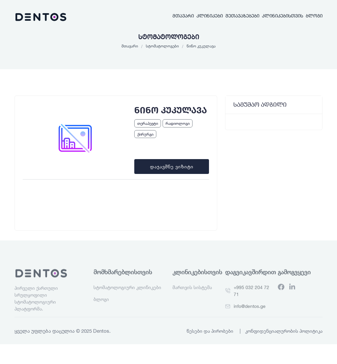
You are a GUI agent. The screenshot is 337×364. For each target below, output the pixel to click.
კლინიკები (209, 15)
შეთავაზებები (242, 15)
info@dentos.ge (250, 315)
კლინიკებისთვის (282, 15)
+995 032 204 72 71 (251, 300)
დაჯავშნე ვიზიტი (172, 166)
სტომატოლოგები (162, 45)
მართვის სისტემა (192, 296)
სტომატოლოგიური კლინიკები (127, 296)
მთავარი (183, 15)
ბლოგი (314, 15)
